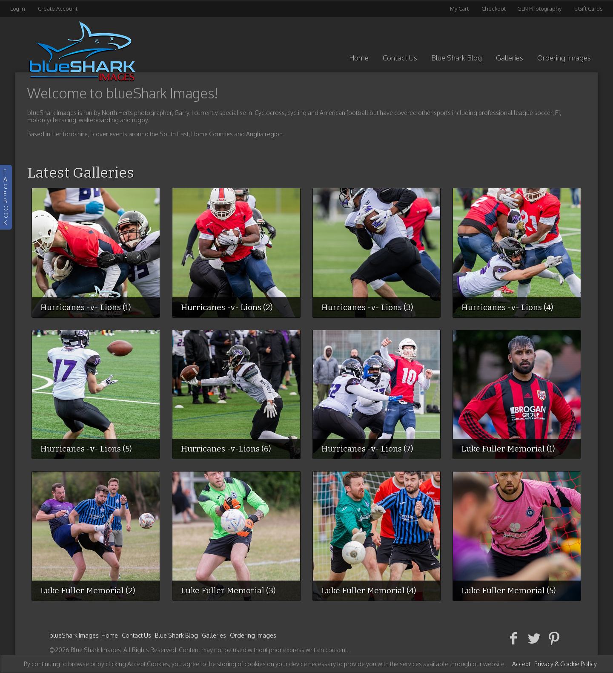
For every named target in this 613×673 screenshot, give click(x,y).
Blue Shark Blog (456, 57)
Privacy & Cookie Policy (565, 663)
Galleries (509, 57)
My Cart (460, 8)
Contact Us (400, 57)
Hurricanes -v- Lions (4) (507, 307)
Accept (521, 663)
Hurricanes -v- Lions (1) (85, 307)
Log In (17, 8)
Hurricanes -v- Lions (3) (367, 307)
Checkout (493, 8)
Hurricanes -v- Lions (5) (86, 449)
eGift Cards (588, 8)
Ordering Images (564, 57)
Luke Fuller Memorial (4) (368, 590)
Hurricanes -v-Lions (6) (226, 449)
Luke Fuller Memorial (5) (508, 590)
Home (359, 57)
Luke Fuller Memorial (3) (228, 590)
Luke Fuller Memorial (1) (508, 449)
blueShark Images (74, 635)
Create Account (57, 8)
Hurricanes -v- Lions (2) (227, 307)
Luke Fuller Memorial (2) (87, 590)
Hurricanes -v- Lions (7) (367, 449)
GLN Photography (539, 8)
